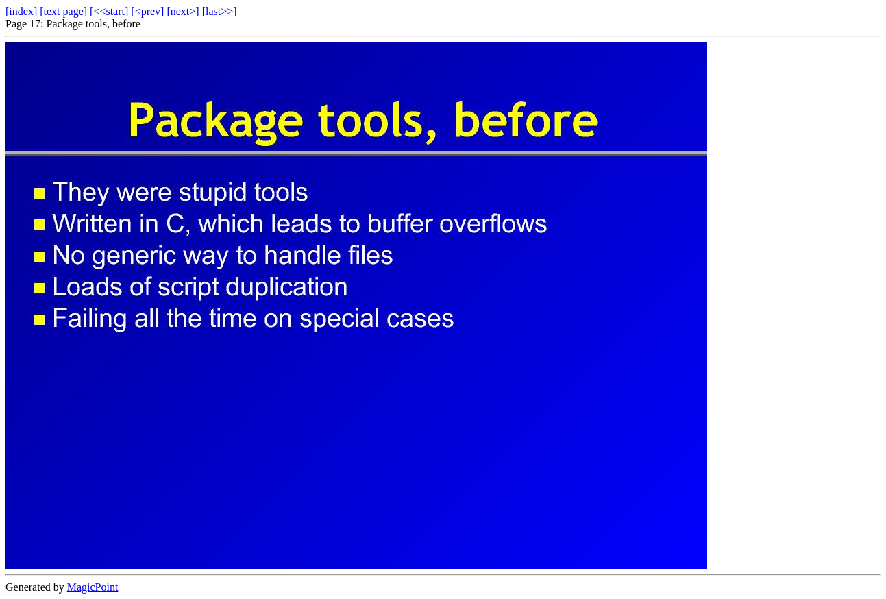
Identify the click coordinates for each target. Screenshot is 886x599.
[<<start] (109, 11)
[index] (21, 11)
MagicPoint (93, 587)
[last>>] (219, 11)
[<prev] (147, 11)
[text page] (63, 11)
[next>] (183, 11)
